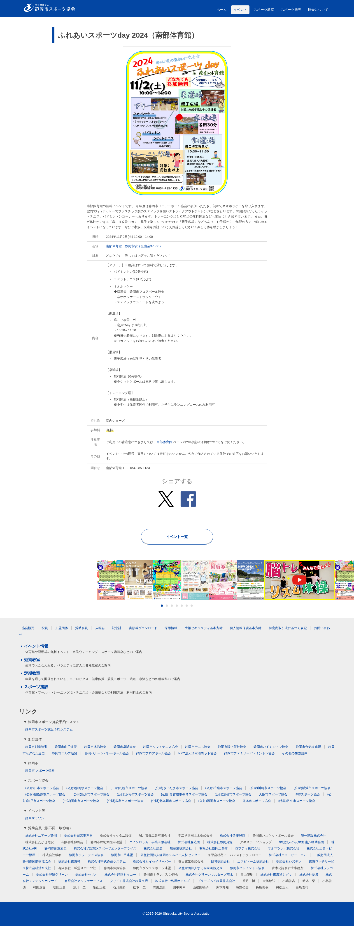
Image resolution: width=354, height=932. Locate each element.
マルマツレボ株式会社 (283, 854)
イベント (240, 9)
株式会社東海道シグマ (276, 880)
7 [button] (192, 611)
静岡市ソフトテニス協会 (160, 752)
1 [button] (162, 611)
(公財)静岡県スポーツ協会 (84, 793)
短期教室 (32, 665)
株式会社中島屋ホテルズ (172, 886)
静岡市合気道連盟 (308, 752)
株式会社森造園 (189, 848)
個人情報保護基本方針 (245, 633)
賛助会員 (81, 633)
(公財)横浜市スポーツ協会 (312, 793)
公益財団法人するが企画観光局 (201, 873)
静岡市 (30, 776)
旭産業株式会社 (181, 854)
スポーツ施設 (291, 9)
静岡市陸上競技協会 (232, 752)
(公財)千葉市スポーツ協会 (223, 793)
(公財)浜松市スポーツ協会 (135, 800)
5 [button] (182, 611)
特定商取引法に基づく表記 (288, 633)
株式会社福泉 (308, 880)
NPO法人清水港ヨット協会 (197, 759)
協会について (318, 9)
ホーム (222, 9)
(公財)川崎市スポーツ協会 (267, 793)
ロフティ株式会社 (247, 854)
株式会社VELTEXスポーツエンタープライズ (105, 854)
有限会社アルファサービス (83, 886)
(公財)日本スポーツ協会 (42, 793)
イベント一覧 (177, 537)
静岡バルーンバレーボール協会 (107, 759)
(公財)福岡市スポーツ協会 (216, 806)
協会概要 (28, 633)
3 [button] (172, 611)
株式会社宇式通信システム (107, 867)
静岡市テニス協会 (197, 752)
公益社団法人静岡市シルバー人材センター (170, 860)
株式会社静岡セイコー (120, 880)
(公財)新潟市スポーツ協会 (91, 800)
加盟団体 (61, 633)
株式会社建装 (153, 854)
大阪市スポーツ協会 (273, 800)
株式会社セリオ (86, 880)
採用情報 (171, 633)
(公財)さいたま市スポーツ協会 (176, 793)
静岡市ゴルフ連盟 (64, 759)
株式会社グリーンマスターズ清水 (209, 880)
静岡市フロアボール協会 (153, 759)
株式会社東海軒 (69, 867)
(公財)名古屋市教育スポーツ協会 (184, 800)
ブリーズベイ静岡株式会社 (216, 886)
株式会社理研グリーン (52, 880)
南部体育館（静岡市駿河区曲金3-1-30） (134, 246)
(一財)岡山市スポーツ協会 (81, 806)
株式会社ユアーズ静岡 (41, 841)
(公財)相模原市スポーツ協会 (45, 800)
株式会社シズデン (288, 867)
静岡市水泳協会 (95, 752)
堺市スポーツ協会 (307, 800)
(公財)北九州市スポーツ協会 (171, 806)
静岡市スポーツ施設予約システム (49, 735)
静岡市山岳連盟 (66, 752)
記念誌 (116, 633)
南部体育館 (164, 442)
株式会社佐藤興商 (232, 841)
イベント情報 (36, 652)
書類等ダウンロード (143, 633)
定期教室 (32, 679)
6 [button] (187, 611)
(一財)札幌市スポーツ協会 (129, 793)
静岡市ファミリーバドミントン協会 (249, 759)
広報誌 (100, 633)
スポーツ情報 (45, 776)
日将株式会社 (220, 867)
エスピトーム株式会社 (253, 867)
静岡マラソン (34, 824)
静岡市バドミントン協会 (271, 752)
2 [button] (167, 611)
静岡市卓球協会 (125, 752)
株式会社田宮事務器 (78, 841)
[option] (177, 582)
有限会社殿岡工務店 (213, 854)
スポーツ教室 (264, 9)
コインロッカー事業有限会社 (149, 848)
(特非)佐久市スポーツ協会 (296, 806)
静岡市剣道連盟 (36, 752)
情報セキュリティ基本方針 (204, 633)
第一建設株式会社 (313, 841)
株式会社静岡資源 (220, 848)
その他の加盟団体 (294, 759)
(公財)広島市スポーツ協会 (125, 806)
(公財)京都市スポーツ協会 (233, 800)
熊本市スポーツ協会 (256, 806)
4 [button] (177, 611)
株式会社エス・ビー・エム (288, 860)
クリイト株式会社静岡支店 (129, 886)
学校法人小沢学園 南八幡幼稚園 (301, 848)
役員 (45, 633)
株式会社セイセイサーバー (152, 867)
